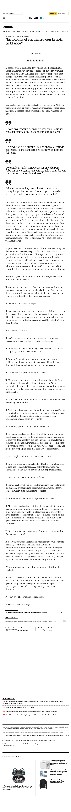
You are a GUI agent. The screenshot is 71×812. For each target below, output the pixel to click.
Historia (32, 31)
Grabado (44, 621)
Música (8, 31)
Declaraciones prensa (25, 621)
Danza (27, 31)
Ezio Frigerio (37, 621)
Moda (50, 621)
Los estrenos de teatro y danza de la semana (20, 707)
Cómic (46, 31)
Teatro (13, 31)
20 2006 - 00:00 (37, 56)
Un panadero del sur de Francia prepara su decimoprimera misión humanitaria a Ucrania (29, 740)
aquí (50, 630)
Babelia (64, 31)
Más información (22, 630)
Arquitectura (39, 31)
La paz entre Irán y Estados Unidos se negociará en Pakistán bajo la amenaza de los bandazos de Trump (33, 732)
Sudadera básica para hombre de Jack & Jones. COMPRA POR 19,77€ (57, 781)
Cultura (7, 26)
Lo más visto (6, 723)
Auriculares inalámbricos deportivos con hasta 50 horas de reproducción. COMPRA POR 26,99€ (17, 787)
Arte (22, 31)
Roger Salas (36, 53)
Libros (18, 31)
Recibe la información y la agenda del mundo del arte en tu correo (27, 612)
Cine (4, 31)
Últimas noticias (8, 698)
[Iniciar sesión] (63, 13)
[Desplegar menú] (3, 18)
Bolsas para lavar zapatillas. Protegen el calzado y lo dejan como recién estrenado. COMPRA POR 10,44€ (59, 772)
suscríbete (53, 13)
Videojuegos (52, 31)
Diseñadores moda (11, 621)
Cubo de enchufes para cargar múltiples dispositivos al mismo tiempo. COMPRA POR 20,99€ (59, 762)
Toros (59, 31)
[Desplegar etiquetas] (64, 621)
